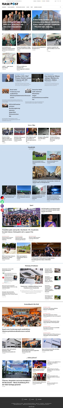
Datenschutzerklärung (31, 403)
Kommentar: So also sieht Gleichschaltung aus (7, 269)
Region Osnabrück (11, 7)
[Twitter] (58, 1)
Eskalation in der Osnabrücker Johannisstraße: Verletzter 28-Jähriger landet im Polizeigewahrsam (46, 181)
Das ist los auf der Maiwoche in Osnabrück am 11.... (39, 47)
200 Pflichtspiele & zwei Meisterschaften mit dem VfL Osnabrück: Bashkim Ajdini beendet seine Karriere (50, 210)
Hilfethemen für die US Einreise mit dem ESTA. (29, 404)
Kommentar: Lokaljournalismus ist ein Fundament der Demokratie (31, 287)
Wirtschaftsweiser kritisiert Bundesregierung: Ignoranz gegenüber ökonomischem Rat (30, 350)
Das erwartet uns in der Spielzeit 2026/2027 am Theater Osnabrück (14, 25)
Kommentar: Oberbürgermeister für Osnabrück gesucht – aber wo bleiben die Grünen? (49, 279)
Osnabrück (4, 7)
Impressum (25, 403)
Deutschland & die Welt (20, 7)
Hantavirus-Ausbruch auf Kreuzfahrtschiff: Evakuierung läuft (19, 139)
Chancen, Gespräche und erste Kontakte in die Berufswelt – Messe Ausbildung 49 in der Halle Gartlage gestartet (16, 382)
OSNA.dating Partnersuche (18, 404)
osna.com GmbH (20, 403)
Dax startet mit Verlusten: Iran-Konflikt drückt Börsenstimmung (51, 328)
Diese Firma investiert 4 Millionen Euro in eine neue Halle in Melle (39, 383)
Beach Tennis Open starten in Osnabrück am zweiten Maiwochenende (8, 257)
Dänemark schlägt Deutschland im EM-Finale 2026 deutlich (34, 238)
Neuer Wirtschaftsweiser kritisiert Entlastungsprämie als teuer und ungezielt (52, 315)
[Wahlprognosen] (2, 197)
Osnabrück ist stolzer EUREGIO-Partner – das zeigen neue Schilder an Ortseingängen (54, 363)
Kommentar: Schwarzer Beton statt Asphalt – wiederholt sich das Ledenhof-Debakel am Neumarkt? (49, 288)
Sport (32, 7)
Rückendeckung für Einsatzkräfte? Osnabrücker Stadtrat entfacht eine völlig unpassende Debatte (9, 287)
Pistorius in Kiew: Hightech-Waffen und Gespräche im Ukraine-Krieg (7, 139)
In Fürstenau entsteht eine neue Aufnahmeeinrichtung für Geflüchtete (38, 197)
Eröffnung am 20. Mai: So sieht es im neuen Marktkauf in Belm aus (23, 196)
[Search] (60, 7)
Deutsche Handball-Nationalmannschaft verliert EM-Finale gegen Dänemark (20, 238)
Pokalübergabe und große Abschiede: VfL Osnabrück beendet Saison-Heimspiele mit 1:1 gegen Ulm (20, 231)
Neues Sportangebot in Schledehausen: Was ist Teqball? (22, 257)
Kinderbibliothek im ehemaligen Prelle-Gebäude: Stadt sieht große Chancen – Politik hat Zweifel (46, 23)
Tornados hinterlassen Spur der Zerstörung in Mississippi (55, 139)
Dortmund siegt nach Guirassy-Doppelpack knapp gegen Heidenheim (7, 238)
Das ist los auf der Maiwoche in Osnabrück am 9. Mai (52, 162)
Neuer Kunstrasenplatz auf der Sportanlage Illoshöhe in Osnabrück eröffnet (39, 162)
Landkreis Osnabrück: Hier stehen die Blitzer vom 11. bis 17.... (53, 48)
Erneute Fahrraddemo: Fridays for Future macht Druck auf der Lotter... (24, 48)
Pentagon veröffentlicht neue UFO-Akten (43, 138)
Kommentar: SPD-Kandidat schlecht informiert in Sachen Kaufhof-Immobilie (49, 270)
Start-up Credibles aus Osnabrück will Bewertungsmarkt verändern (23, 68)
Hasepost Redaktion (19, 81)
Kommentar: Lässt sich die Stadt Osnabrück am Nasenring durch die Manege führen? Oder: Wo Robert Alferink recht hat (10, 293)
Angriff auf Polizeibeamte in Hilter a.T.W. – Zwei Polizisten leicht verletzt (9, 197)
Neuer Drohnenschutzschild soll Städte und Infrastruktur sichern (50, 349)
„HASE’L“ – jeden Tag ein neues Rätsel (7, 67)
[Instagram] (60, 1)
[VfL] (2, 206)
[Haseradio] (2, 210)
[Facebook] (57, 1)
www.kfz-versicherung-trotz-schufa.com (43, 404)
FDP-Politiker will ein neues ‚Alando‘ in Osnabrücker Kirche (49, 297)
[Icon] (7, 131)
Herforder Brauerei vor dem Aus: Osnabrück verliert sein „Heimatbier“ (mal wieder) (53, 370)
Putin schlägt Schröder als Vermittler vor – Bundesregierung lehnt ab (31, 139)
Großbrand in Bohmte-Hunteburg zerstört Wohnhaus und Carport (38, 370)
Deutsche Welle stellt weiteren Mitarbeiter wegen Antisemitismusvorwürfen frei (9, 350)
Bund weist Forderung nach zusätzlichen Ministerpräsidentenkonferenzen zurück (16, 330)
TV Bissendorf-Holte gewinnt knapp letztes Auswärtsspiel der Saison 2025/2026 (43, 259)
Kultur (28, 7)
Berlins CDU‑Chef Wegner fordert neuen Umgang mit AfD (23, 78)
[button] (4, 1)
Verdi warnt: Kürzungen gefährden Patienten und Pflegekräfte (50, 309)
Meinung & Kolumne (38, 7)
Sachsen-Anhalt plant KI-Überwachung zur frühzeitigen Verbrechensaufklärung (52, 334)
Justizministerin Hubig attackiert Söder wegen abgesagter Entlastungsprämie (51, 322)
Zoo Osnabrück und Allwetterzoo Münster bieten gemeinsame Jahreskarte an (8, 48)
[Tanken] (2, 202)
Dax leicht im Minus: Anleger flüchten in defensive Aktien (52, 78)
